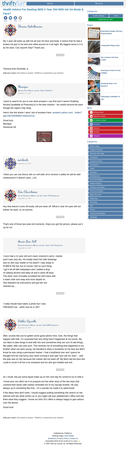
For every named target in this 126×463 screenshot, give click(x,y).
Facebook (95, 124)
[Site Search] (99, 3)
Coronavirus (94, 165)
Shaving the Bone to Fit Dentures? (109, 85)
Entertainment (95, 176)
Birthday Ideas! (97, 112)
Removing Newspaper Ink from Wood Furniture (111, 32)
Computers (94, 157)
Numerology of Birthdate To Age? (110, 98)
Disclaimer (52, 438)
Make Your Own (95, 195)
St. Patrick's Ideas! (98, 120)
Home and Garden (96, 191)
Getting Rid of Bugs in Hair (110, 45)
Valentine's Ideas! (97, 116)
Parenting (93, 202)
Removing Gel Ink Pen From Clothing (110, 71)
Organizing (94, 198)
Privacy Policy (62, 438)
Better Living (94, 146)
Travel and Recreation (98, 213)
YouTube (94, 132)
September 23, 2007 (105, 19)
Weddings (93, 217)
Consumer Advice (96, 161)
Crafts (92, 168)
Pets (91, 206)
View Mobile (69, 436)
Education (93, 172)
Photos (92, 210)
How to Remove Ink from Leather (109, 58)
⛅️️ (79, 441)
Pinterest (94, 128)
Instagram (95, 136)
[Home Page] (13, 1)
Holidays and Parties (97, 187)
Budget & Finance (96, 150)
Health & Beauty (98, 16)
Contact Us (74, 438)
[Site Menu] (50, 3)
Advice (116, 16)
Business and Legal (97, 153)
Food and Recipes (96, 180)
